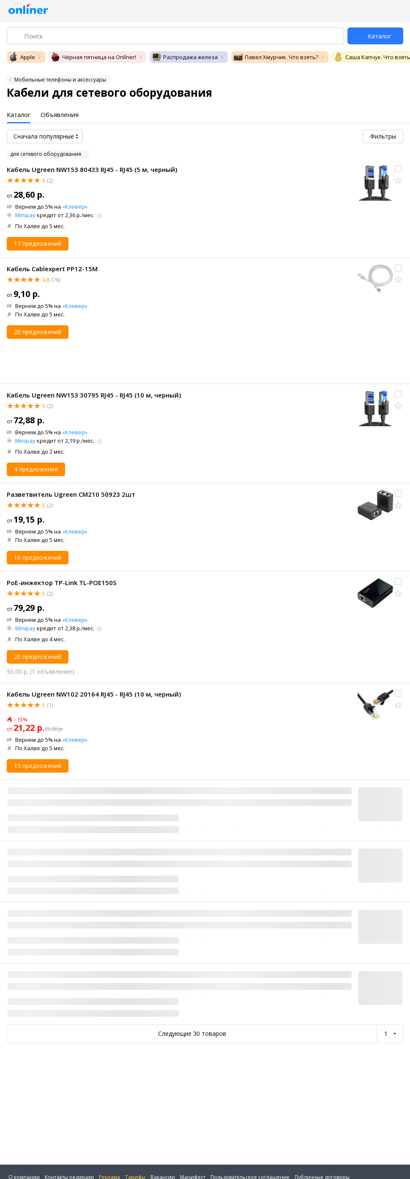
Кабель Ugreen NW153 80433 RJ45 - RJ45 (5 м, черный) (92, 169)
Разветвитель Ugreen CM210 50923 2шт (71, 494)
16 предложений (37, 557)
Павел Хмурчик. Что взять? (275, 57)
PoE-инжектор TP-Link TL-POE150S (61, 582)
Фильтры (383, 136)
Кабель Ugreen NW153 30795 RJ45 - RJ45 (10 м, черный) (94, 395)
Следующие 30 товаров (192, 1033)
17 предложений (37, 244)
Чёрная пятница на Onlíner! (93, 57)
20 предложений (37, 332)
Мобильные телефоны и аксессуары (60, 79)
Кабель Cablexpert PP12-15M (52, 268)
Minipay (25, 215)
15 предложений (37, 766)
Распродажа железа (184, 57)
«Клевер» (74, 206)
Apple (21, 57)
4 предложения (36, 469)
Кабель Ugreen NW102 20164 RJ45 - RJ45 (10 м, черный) (94, 694)
